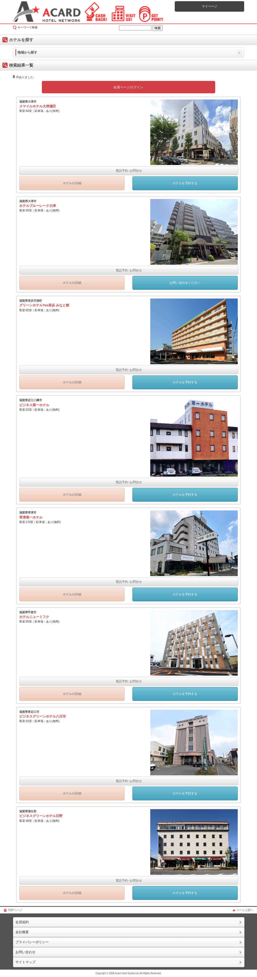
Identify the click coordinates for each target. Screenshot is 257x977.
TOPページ (15, 910)
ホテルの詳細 (72, 183)
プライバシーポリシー (32, 942)
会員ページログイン (128, 87)
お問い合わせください (185, 282)
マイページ (209, 6)
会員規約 (22, 922)
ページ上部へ (244, 910)
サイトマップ (25, 962)
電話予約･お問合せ (129, 170)
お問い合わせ (25, 952)
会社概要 (22, 932)
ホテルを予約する (185, 183)
